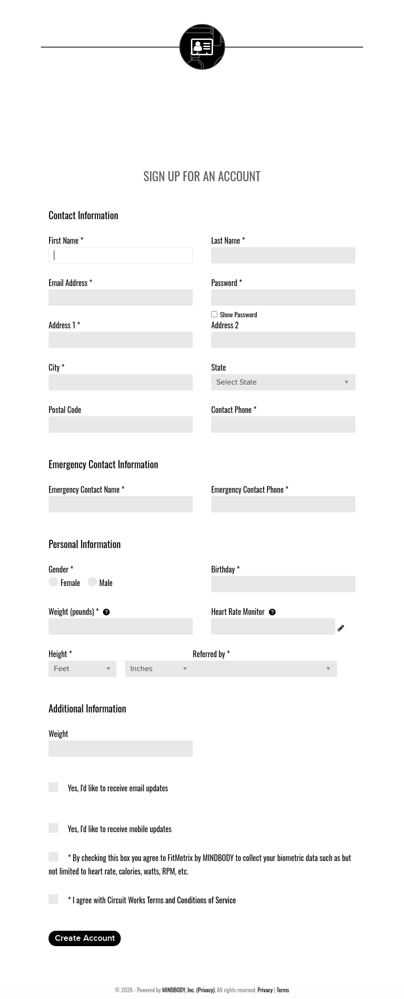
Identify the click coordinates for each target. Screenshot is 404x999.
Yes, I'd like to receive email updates (108, 788)
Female (64, 582)
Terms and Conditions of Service (191, 900)
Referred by (211, 654)
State (218, 367)
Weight (58, 733)
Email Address (70, 282)
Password (226, 282)
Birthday (225, 569)
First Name (66, 240)
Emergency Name (87, 489)
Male (100, 582)
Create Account (85, 938)
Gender (61, 569)
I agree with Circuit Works (142, 900)
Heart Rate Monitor (243, 611)
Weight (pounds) (79, 611)
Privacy (265, 990)
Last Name (228, 240)
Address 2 (225, 325)
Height (60, 654)
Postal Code (65, 409)
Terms (283, 990)
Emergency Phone (250, 489)
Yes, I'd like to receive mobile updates (110, 829)
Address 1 (64, 325)
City (56, 367)
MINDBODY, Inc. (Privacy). (188, 990)
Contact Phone (233, 409)
